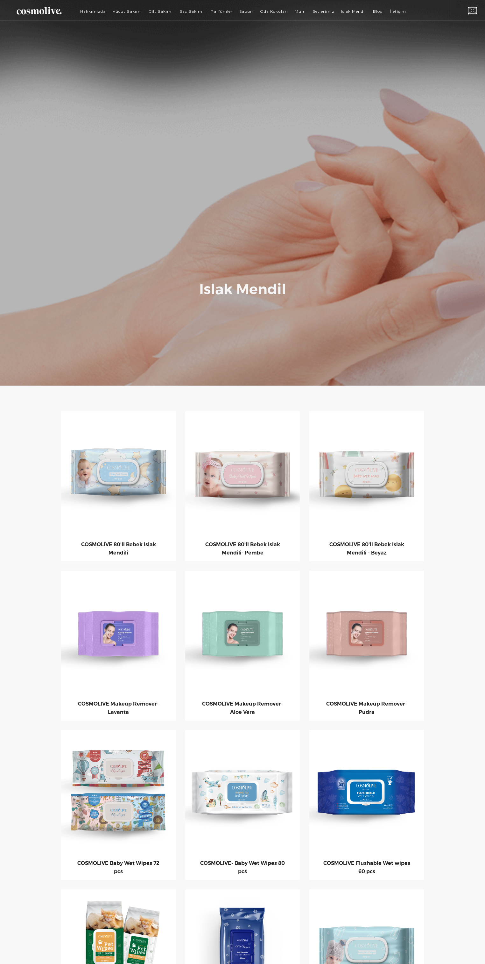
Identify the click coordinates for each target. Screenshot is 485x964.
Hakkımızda (93, 11)
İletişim (398, 11)
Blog (378, 11)
